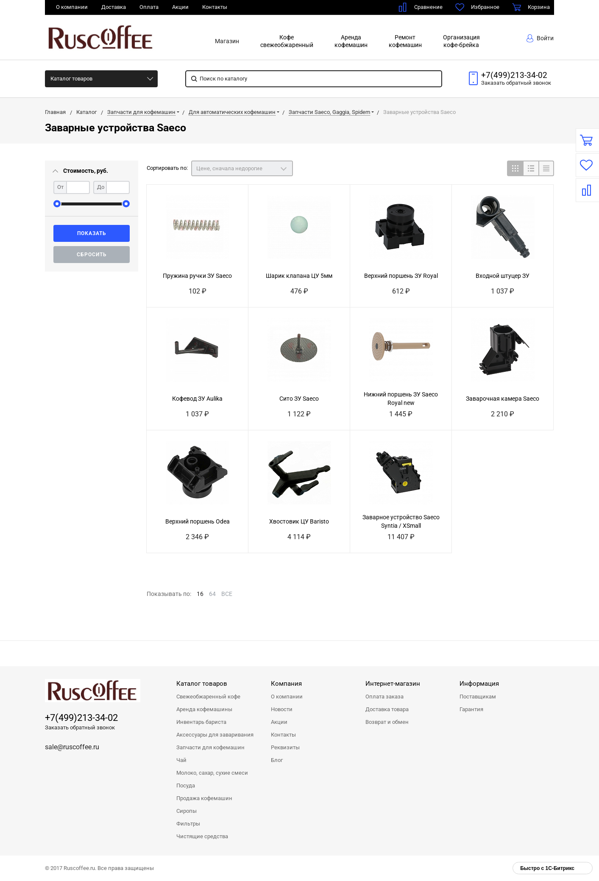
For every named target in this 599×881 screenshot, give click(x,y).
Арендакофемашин (351, 41)
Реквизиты (285, 747)
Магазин (227, 41)
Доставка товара (387, 709)
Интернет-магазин (392, 683)
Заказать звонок (516, 83)
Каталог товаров (71, 78)
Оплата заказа (384, 696)
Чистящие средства (202, 836)
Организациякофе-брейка (461, 41)
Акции (180, 7)
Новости (282, 709)
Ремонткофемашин (405, 41)
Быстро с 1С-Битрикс (547, 868)
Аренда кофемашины (204, 709)
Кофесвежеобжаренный (286, 41)
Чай (181, 760)
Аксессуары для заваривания (215, 734)
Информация (479, 683)
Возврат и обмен (387, 722)
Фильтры (188, 823)
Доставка (113, 7)
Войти (540, 38)
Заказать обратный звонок (80, 727)
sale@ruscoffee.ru (72, 747)
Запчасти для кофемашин (210, 747)
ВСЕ (226, 593)
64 (212, 593)
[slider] (57, 203)
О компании (72, 7)
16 (200, 593)
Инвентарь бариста (201, 722)
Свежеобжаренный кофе (208, 696)
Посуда (185, 785)
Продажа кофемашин (204, 798)
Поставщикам (478, 696)
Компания (286, 683)
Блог (277, 760)
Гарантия (471, 709)
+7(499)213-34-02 (514, 75)
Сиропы (186, 811)
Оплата (149, 7)
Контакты (214, 7)
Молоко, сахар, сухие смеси (212, 773)
